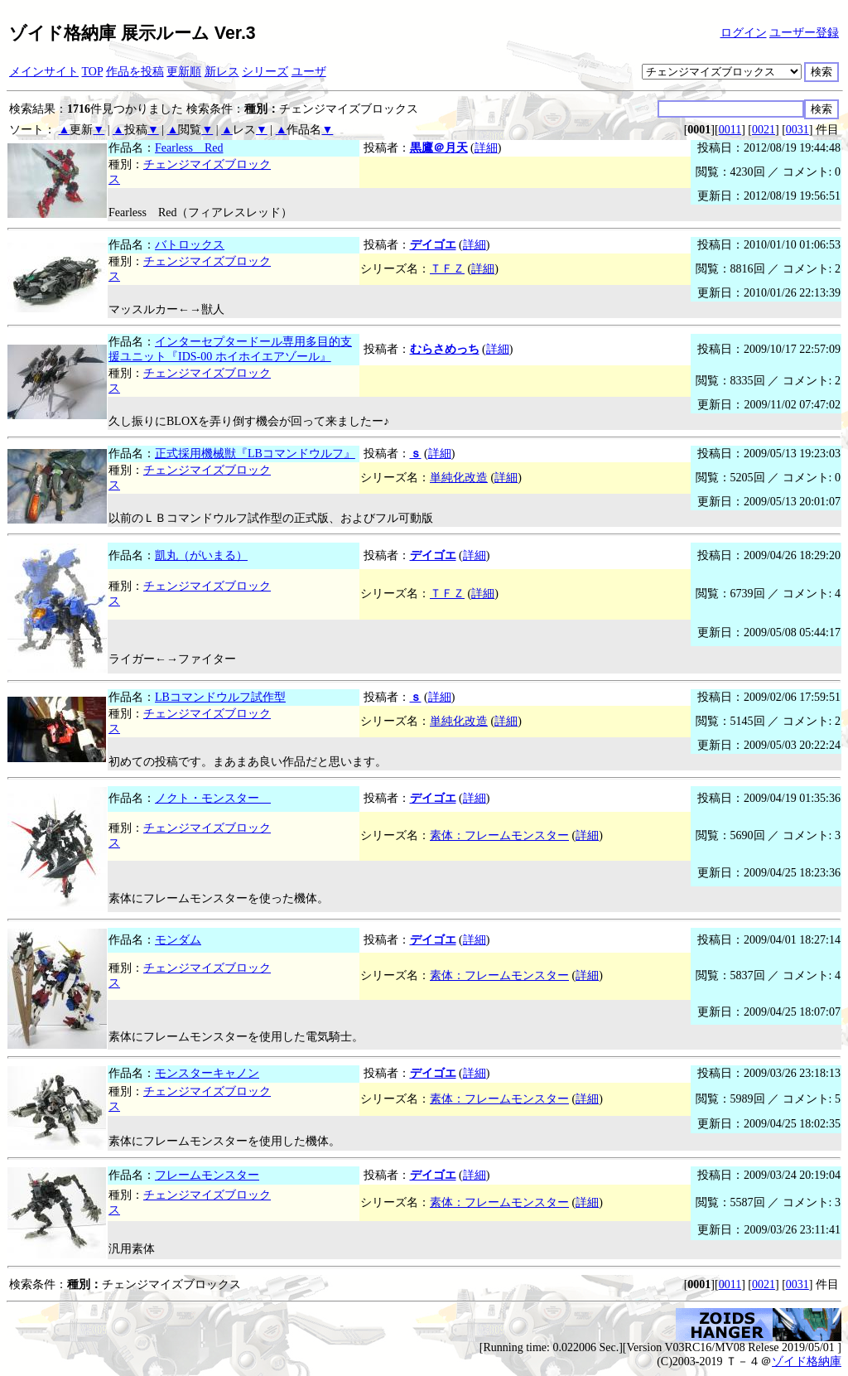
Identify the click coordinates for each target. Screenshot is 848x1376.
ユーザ (309, 71)
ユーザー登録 (804, 33)
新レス (222, 71)
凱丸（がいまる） (201, 555)
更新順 (183, 71)
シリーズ (265, 71)
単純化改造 (459, 477)
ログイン (743, 33)
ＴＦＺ (447, 269)
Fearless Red (189, 148)
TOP (93, 71)
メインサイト (44, 71)
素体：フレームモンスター (499, 835)
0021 (763, 129)
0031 (797, 129)
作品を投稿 (135, 71)
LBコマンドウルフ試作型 (220, 697)
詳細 (486, 148)
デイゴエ (433, 245)
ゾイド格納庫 (806, 1361)
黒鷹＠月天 (439, 148)
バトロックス (189, 245)
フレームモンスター (207, 1175)
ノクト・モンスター (213, 798)
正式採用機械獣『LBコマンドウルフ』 (255, 453)
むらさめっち (444, 349)
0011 (730, 129)
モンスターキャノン (207, 1073)
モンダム (178, 940)
